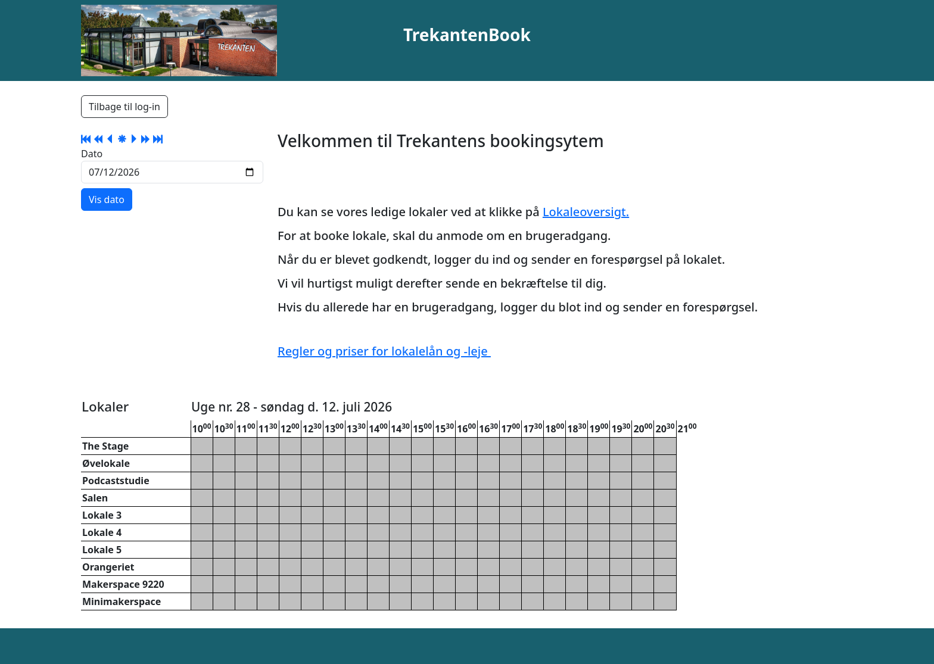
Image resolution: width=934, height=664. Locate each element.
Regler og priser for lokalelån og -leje (384, 351)
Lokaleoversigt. (586, 212)
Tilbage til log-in (124, 106)
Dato (91, 153)
